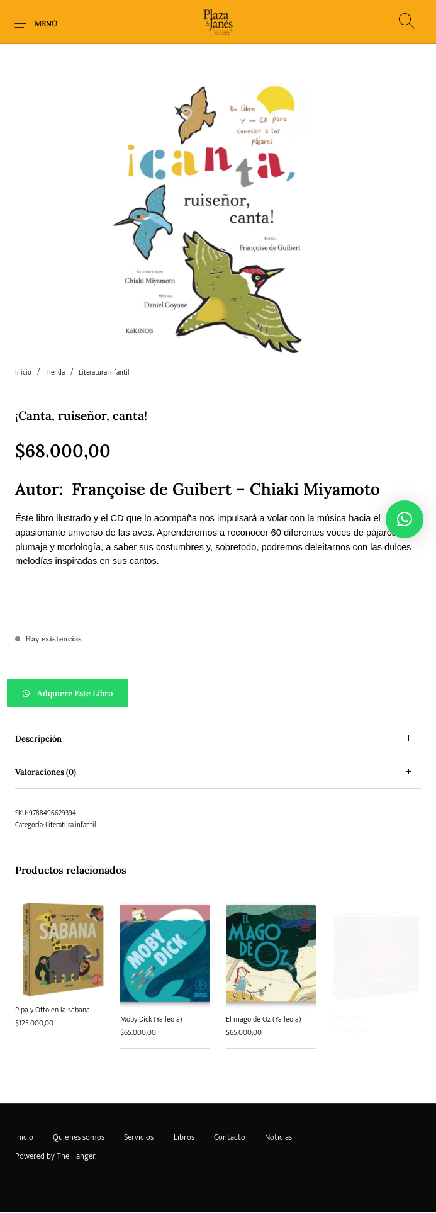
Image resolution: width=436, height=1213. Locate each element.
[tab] (218, 738)
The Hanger (76, 1156)
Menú (46, 23)
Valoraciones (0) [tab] (45, 772)
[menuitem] (24, 1137)
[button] (218, 693)
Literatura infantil (104, 372)
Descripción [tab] (38, 738)
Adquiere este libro (75, 693)
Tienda (55, 372)
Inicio (23, 372)
